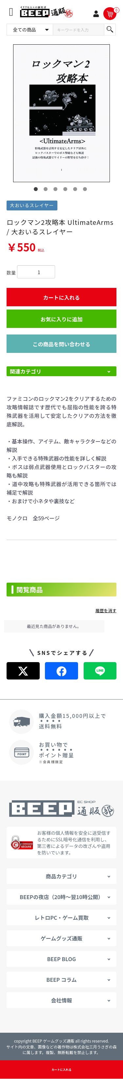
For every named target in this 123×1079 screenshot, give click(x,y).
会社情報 (61, 1000)
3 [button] (56, 190)
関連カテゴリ (25, 371)
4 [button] (66, 190)
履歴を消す (105, 610)
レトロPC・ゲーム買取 (61, 917)
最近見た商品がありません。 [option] (54, 626)
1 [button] (37, 190)
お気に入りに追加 (61, 319)
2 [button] (47, 190)
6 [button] (86, 190)
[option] (61, 113)
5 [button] (76, 190)
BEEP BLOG (61, 959)
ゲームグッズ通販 (62, 938)
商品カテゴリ (61, 876)
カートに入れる (61, 297)
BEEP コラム (61, 979)
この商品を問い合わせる (61, 344)
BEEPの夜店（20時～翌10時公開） (61, 897)
